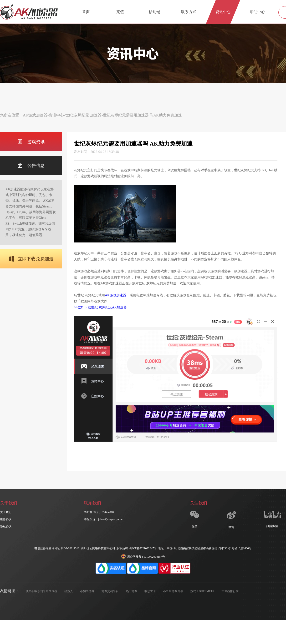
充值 (120, 12)
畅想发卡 (150, 591)
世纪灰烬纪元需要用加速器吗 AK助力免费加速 (142, 115)
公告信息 (31, 165)
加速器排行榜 (230, 591)
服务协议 (5, 519)
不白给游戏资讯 (173, 591)
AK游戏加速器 (35, 115)
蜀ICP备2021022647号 (143, 548)
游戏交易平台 (110, 591)
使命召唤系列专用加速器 (41, 591)
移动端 (154, 12)
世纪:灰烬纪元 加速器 (83, 115)
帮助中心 (257, 12)
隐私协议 (5, 526)
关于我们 (5, 512)
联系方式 (188, 12)
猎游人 (68, 591)
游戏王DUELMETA (202, 591)
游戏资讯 (31, 141)
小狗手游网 (87, 591)
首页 (86, 12)
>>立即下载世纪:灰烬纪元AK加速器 (100, 307)
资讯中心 (223, 12)
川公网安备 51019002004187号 (143, 556)
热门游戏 (131, 591)
